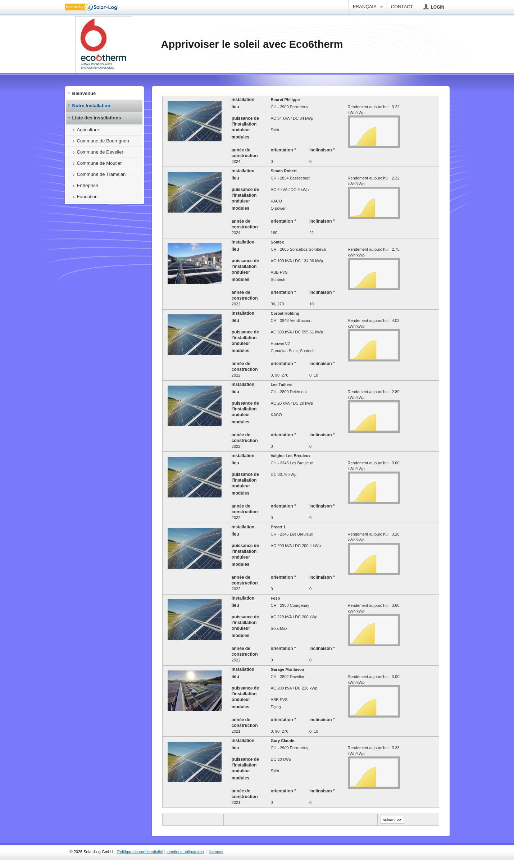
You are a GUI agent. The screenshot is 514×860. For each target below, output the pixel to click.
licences (216, 852)
